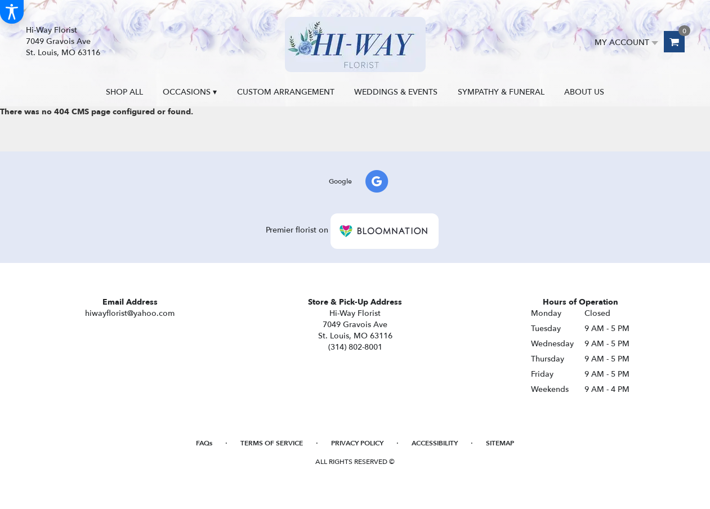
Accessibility (435, 443)
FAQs (204, 443)
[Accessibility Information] (12, 12)
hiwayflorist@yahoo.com (130, 313)
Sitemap (500, 443)
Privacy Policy (357, 443)
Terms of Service (271, 443)
